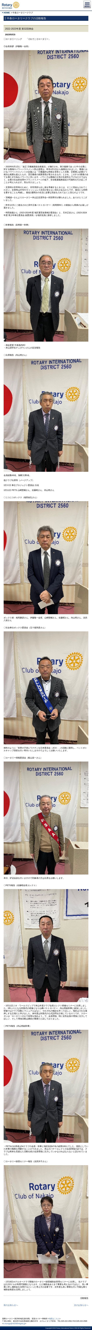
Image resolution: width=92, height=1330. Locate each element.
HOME (7, 13)
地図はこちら (54, 1319)
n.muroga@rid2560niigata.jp (14, 1324)
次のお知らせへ (81, 1305)
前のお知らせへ (11, 1305)
